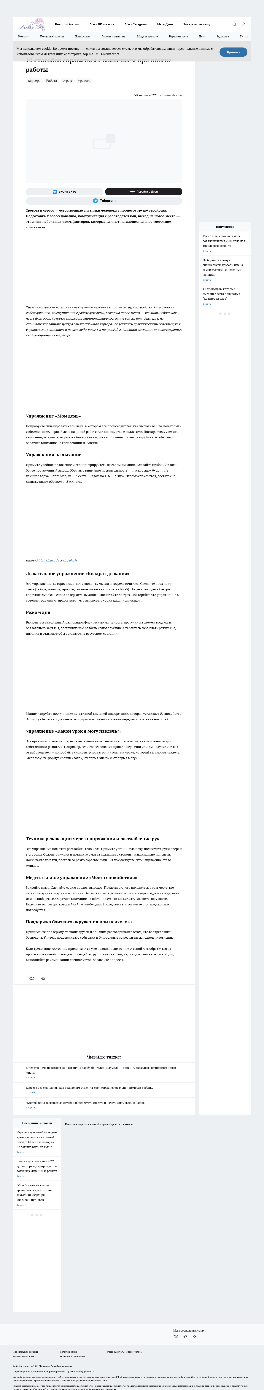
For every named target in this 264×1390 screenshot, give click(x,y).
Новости (23, 36)
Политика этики (68, 1328)
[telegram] (44, 978)
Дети (202, 36)
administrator (171, 95)
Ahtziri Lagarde (47, 560)
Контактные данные (23, 1333)
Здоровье (223, 36)
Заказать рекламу (196, 24)
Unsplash (70, 560)
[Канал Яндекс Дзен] (143, 191)
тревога (84, 80)
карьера (34, 80)
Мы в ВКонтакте (102, 24)
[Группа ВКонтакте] (64, 191)
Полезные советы (52, 36)
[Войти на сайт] (243, 24)
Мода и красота (147, 36)
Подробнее (110, 1366)
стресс (67, 80)
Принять (233, 52)
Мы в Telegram (136, 24)
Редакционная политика (72, 1333)
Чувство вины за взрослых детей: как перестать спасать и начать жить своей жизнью (104, 1105)
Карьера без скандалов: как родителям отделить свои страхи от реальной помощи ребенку (104, 1090)
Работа (51, 80)
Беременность (178, 36)
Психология (83, 36)
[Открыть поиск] (234, 24)
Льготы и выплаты (113, 36)
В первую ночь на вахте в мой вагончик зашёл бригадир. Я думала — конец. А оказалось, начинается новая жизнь (104, 1073)
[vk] (31, 978)
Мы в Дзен (165, 24)
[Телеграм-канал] (104, 201)
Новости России (67, 24)
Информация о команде (25, 1328)
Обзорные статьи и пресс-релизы (124, 1328)
